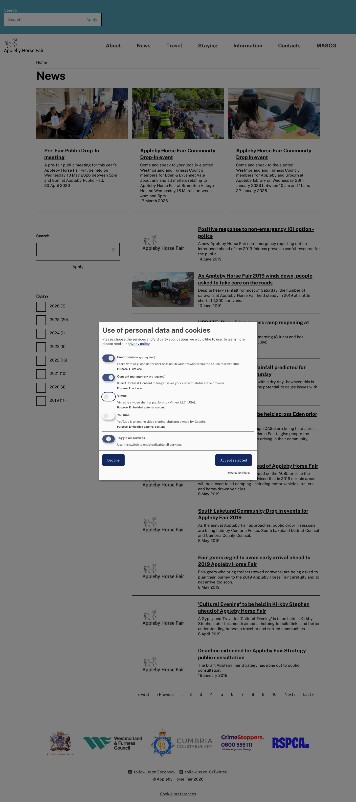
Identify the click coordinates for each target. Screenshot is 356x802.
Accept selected (233, 460)
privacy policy (139, 344)
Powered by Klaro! (238, 472)
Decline (113, 460)
